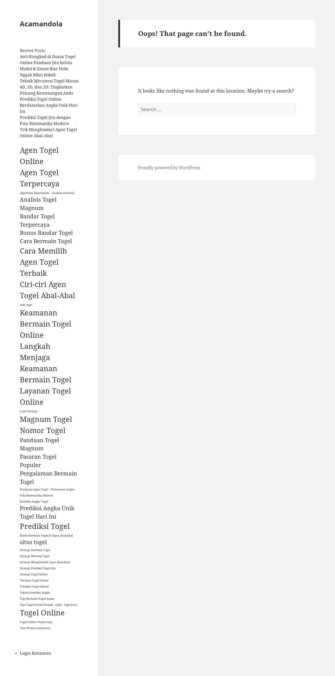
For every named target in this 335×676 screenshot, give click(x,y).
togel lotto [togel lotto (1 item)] (70, 605)
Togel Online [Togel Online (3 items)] (42, 613)
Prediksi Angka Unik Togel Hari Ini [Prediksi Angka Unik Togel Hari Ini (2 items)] (47, 512)
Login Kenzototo (35, 653)
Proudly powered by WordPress (169, 167)
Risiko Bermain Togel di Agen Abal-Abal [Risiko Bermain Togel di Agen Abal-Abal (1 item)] (46, 535)
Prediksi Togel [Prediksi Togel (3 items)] (45, 526)
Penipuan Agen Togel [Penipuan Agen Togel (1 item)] (34, 489)
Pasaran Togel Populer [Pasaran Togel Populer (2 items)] (38, 461)
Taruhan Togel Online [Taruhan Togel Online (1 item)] (34, 580)
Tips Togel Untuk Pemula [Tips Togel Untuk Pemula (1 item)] (36, 605)
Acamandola (41, 23)
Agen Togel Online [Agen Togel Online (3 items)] (39, 155)
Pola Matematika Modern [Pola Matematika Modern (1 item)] (36, 495)
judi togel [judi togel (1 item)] (26, 305)
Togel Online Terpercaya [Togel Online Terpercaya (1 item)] (36, 622)
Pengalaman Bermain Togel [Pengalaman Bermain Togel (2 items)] (48, 477)
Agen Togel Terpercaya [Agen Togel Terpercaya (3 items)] (39, 178)
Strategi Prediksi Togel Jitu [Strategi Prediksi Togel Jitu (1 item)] (38, 568)
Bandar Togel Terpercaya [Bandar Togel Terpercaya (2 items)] (37, 220)
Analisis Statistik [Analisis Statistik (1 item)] (63, 193)
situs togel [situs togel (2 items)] (33, 542)
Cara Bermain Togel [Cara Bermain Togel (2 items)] (46, 241)
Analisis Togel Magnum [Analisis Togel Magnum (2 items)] (38, 203)
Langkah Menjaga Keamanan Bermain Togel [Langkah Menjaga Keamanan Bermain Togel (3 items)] (45, 363)
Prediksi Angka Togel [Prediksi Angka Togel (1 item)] (34, 501)
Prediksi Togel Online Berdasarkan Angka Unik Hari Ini (49, 105)
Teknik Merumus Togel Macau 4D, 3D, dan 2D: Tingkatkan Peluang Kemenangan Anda (49, 87)
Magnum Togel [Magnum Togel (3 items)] (46, 419)
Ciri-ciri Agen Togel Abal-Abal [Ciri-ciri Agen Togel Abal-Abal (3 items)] (47, 289)
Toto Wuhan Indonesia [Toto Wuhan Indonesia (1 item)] (35, 628)
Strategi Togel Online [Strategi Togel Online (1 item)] (34, 574)
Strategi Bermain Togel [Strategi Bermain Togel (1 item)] (35, 550)
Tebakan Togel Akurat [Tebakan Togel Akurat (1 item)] (34, 586)
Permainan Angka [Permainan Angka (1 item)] (62, 489)
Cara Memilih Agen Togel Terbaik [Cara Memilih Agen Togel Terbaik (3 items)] (43, 262)
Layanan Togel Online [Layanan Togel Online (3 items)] (45, 396)
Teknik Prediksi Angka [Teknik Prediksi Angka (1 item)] (35, 592)
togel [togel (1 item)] (58, 605)
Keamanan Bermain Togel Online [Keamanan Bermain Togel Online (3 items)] (45, 324)
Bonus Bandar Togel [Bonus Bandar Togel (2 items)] (46, 232)
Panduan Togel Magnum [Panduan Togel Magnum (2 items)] (39, 444)
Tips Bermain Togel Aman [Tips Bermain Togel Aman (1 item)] (37, 598)
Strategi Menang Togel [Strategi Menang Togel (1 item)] (34, 556)
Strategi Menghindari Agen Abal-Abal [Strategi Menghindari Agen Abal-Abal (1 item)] (45, 562)
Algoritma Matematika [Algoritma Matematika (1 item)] (34, 193)
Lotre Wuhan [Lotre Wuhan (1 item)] (29, 411)
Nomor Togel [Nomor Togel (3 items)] (42, 430)
